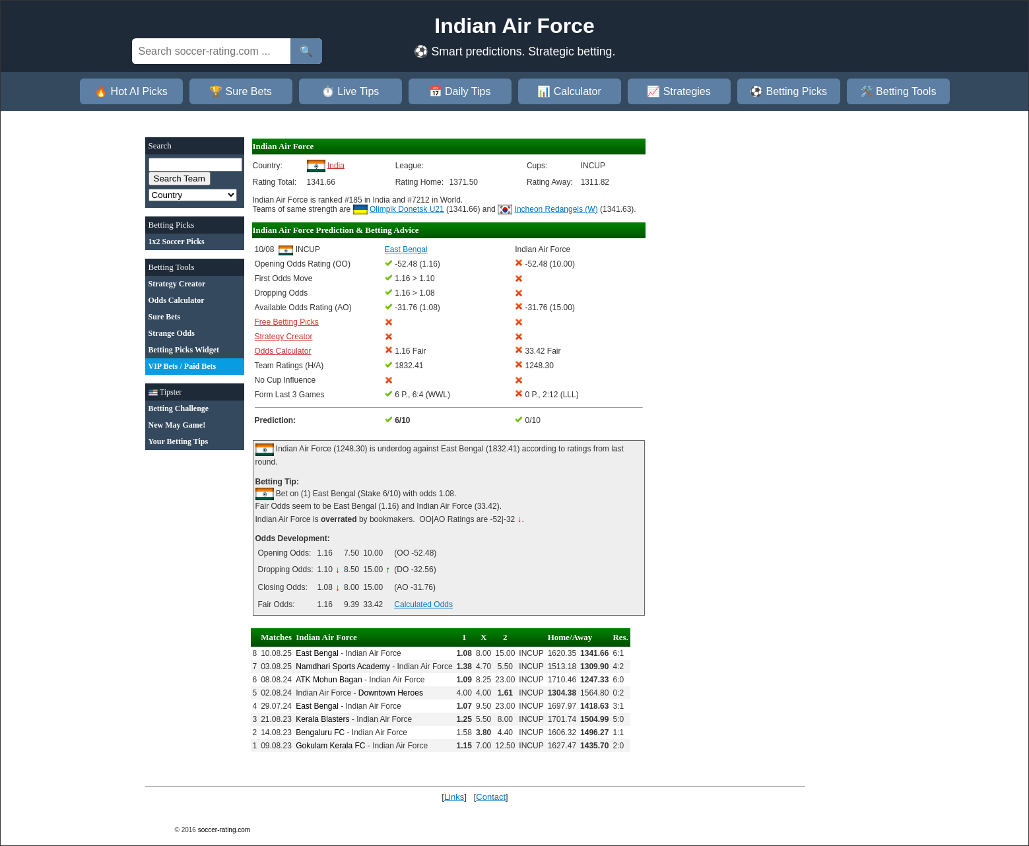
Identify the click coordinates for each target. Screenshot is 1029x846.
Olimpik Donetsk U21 (407, 209)
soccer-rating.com (224, 829)
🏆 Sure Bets (240, 91)
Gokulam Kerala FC (330, 745)
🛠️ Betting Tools (898, 91)
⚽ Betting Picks (788, 91)
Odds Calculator (283, 351)
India (336, 165)
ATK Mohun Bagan (329, 679)
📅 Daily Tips (460, 91)
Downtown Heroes (390, 693)
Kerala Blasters (322, 719)
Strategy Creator (284, 336)
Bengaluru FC (320, 732)
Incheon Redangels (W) (556, 209)
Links (454, 797)
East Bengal (317, 653)
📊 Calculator (569, 91)
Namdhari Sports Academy (343, 666)
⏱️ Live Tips (350, 91)
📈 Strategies (678, 91)
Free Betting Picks (287, 322)
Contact (491, 797)
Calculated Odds (423, 604)
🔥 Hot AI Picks (131, 91)
